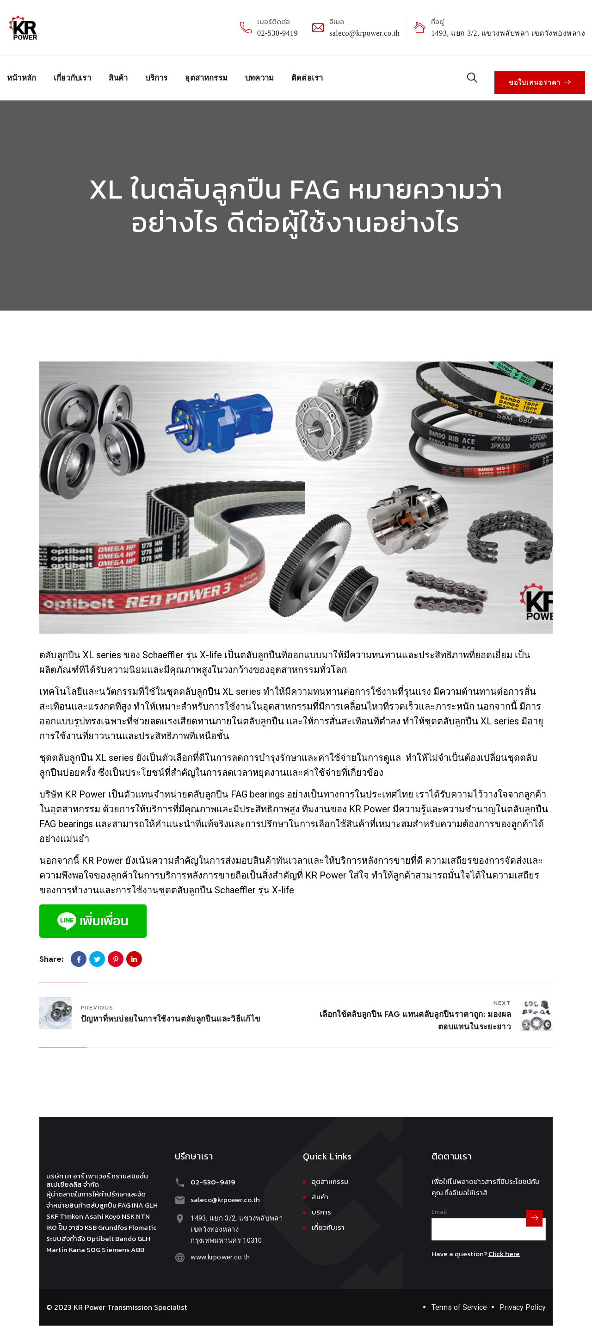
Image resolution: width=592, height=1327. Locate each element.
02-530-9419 (277, 33)
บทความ (278, 75)
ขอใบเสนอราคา (543, 75)
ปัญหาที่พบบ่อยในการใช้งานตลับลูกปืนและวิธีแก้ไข (170, 1013)
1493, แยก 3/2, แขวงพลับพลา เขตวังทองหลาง (508, 33)
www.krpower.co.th (218, 1250)
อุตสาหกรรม (221, 75)
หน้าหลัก (23, 75)
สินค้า (126, 75)
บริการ (167, 75)
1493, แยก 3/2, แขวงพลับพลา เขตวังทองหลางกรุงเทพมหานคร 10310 (235, 1222)
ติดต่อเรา (329, 75)
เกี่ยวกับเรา (77, 75)
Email (439, 1206)
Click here (504, 1248)
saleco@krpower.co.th (364, 33)
